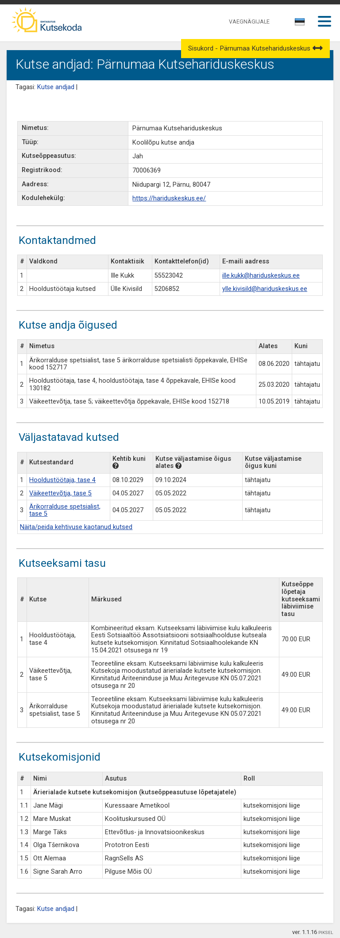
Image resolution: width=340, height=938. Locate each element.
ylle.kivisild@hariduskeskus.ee (264, 289)
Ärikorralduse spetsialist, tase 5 (64, 510)
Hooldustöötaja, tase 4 (62, 480)
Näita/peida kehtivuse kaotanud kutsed (76, 527)
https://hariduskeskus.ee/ (169, 198)
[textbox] (298, 23)
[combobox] (300, 24)
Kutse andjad (55, 87)
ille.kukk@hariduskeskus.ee (261, 275)
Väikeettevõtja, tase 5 (60, 493)
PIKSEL (325, 932)
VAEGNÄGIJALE (249, 21)
